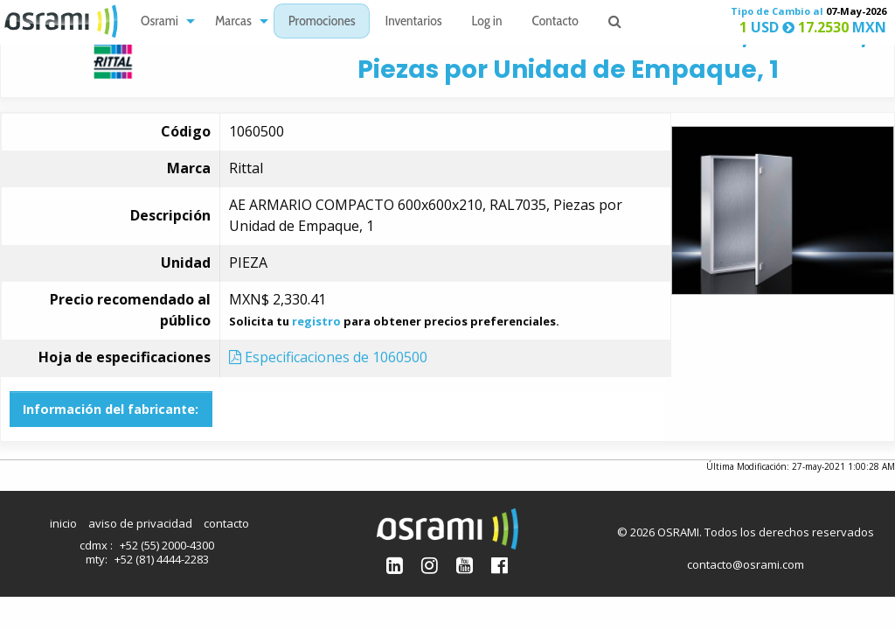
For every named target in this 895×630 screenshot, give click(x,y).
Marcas (233, 22)
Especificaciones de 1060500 (328, 357)
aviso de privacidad (140, 523)
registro (316, 321)
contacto (226, 523)
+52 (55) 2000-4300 (167, 545)
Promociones (322, 22)
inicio (63, 523)
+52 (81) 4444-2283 (161, 559)
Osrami (159, 22)
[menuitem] (163, 21)
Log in (487, 22)
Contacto (555, 22)
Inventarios (413, 22)
